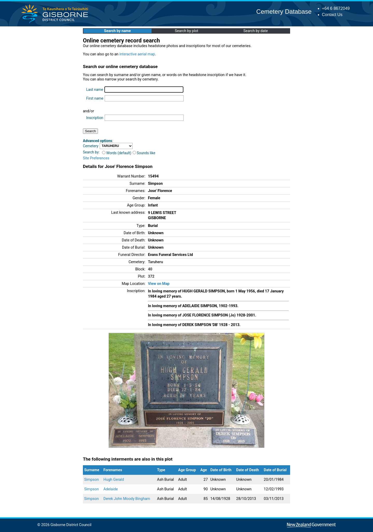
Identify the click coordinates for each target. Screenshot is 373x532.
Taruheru (155, 262)
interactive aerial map (137, 54)
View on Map (158, 284)
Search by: (91, 152)
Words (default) (116, 153)
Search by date (255, 31)
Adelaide (110, 489)
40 (150, 269)
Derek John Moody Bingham (126, 499)
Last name (94, 89)
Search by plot (186, 31)
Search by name (117, 31)
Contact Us (332, 14)
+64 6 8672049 (336, 8)
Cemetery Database (283, 11)
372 (151, 276)
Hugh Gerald (113, 479)
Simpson (91, 479)
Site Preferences (96, 158)
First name (94, 98)
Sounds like (144, 153)
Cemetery (90, 146)
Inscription (94, 118)
